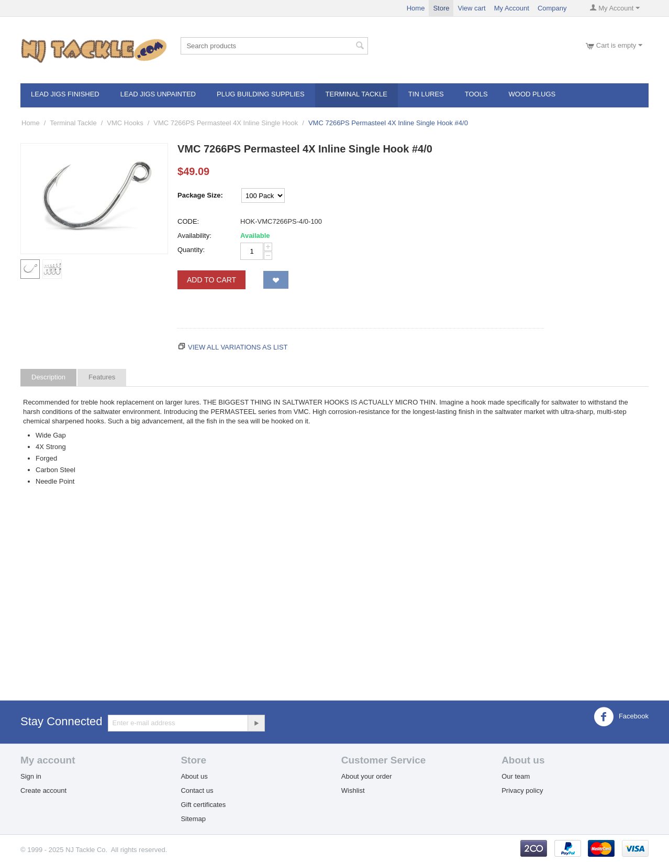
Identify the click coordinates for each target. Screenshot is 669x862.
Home (416, 8)
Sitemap (193, 819)
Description (48, 377)
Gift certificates (203, 805)
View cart (471, 8)
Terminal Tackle (356, 94)
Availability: (194, 235)
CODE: (188, 221)
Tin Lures (426, 94)
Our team (515, 776)
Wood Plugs (532, 94)
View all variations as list (238, 347)
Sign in (30, 776)
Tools (476, 94)
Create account (43, 790)
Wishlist (353, 790)
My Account (511, 8)
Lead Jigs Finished (65, 94)
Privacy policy (522, 790)
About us (194, 776)
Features (101, 377)
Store (441, 8)
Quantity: (191, 250)
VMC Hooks (125, 123)
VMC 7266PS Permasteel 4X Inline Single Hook (225, 123)
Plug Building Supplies (261, 94)
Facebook (621, 717)
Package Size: (200, 195)
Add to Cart (211, 280)
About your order (366, 776)
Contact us (197, 790)
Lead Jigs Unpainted (158, 94)
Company (552, 8)
